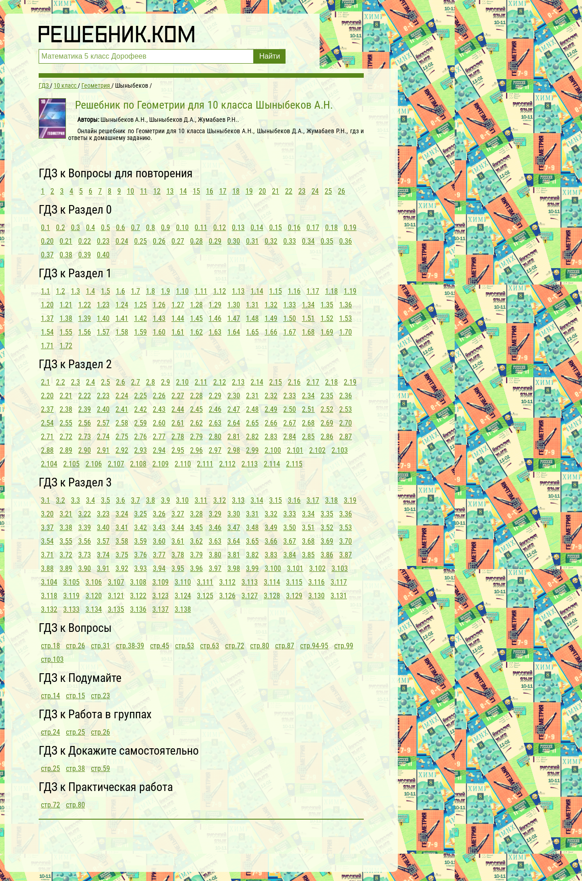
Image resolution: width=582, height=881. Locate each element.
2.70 (345, 423)
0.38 (66, 254)
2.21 (66, 395)
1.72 (66, 345)
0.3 (75, 227)
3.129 (294, 595)
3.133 (71, 609)
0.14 (257, 227)
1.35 (327, 304)
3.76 (140, 555)
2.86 (327, 436)
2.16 (294, 382)
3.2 (60, 500)
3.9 (165, 500)
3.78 (177, 555)
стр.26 (75, 645)
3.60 (159, 541)
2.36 (345, 395)
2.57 (103, 423)
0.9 (165, 227)
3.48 (252, 527)
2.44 (177, 409)
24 (315, 191)
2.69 (327, 423)
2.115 (294, 464)
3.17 (312, 500)
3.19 (350, 500)
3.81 (233, 555)
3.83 (271, 555)
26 (341, 191)
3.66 (271, 541)
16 (209, 191)
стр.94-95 (314, 645)
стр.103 (52, 659)
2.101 (295, 450)
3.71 (47, 555)
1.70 (345, 332)
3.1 (45, 500)
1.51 (308, 318)
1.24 (121, 304)
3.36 (345, 514)
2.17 (312, 382)
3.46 (215, 527)
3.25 (140, 514)
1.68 (308, 332)
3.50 (289, 527)
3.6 (120, 500)
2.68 (308, 423)
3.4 (90, 500)
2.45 (196, 409)
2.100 (273, 450)
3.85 (308, 555)
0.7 (135, 227)
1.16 (294, 291)
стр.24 (50, 732)
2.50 (289, 409)
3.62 (196, 541)
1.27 (177, 304)
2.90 (84, 450)
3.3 (75, 500)
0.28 (196, 241)
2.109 (160, 464)
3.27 (177, 514)
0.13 (238, 227)
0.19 (350, 227)
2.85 (308, 436)
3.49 (271, 527)
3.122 (138, 595)
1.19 (350, 291)
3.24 (121, 514)
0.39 (84, 254)
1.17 (312, 291)
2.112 (227, 464)
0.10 (182, 227)
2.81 (233, 436)
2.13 (238, 382)
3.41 (121, 527)
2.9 (165, 382)
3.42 (140, 527)
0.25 (140, 241)
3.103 (339, 568)
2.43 (159, 409)
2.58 (121, 423)
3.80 (215, 555)
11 (143, 191)
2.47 (233, 409)
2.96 (196, 450)
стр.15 (75, 695)
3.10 (182, 500)
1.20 (47, 304)
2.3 (75, 382)
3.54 (47, 541)
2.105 (71, 464)
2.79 (196, 436)
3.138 (183, 609)
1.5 (105, 291)
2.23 (103, 395)
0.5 (105, 227)
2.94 (159, 450)
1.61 (177, 332)
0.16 (294, 227)
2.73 (84, 436)
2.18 (331, 382)
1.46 (215, 318)
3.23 (103, 514)
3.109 (160, 582)
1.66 (271, 332)
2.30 (233, 395)
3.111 (205, 582)
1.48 (252, 318)
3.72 (66, 555)
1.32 (271, 304)
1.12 (219, 291)
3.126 (227, 595)
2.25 (140, 395)
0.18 (331, 227)
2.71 (47, 436)
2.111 (205, 464)
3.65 (252, 541)
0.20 (47, 241)
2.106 (93, 464)
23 (302, 191)
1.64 (233, 332)
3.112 (227, 582)
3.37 (47, 527)
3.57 (103, 541)
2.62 (196, 423)
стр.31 (100, 645)
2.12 (219, 382)
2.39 (84, 409)
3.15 (275, 500)
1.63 (215, 332)
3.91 (103, 568)
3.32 (271, 514)
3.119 (71, 595)
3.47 (233, 527)
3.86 (327, 555)
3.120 (93, 595)
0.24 (121, 241)
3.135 (116, 609)
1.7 (135, 291)
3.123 (160, 595)
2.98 (233, 450)
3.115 (294, 582)
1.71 (47, 345)
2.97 (215, 450)
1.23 (103, 304)
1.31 (252, 304)
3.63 (215, 541)
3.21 (66, 514)
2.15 (275, 382)
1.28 (196, 304)
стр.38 (75, 768)
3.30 (233, 514)
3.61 (177, 541)
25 (328, 191)
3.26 (159, 514)
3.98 (233, 568)
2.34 (308, 395)
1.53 (345, 318)
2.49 (271, 409)
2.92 (121, 450)
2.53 (345, 409)
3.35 (327, 514)
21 (275, 191)
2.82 (252, 436)
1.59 (140, 332)
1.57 (103, 332)
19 (249, 191)
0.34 (308, 241)
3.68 (308, 541)
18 (236, 191)
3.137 (160, 609)
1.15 (275, 291)
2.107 (116, 464)
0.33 (289, 241)
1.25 (140, 304)
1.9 (165, 291)
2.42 (140, 409)
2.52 (327, 409)
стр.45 (159, 645)
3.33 (289, 514)
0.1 (45, 227)
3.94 (159, 568)
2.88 (47, 450)
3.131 (339, 595)
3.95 (177, 568)
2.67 (289, 423)
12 (157, 191)
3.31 (252, 514)
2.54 (47, 423)
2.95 (177, 450)
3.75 (121, 555)
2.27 (177, 395)
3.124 (183, 595)
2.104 (49, 464)
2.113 (249, 464)
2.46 (215, 409)
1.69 (327, 332)
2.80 (215, 436)
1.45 (196, 318)
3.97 (215, 568)
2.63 (215, 423)
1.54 (47, 332)
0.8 (150, 227)
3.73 (84, 555)
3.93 (140, 568)
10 (130, 191)
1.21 (66, 304)
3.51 (308, 527)
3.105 (71, 582)
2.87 (345, 436)
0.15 (275, 227)
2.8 (150, 382)
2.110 (183, 464)
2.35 (327, 395)
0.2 (60, 227)
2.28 (196, 395)
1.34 (308, 304)
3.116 (316, 582)
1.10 (182, 291)
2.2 (60, 382)
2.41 (121, 409)
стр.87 (284, 645)
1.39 (84, 318)
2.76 (140, 436)
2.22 (84, 395)
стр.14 (50, 695)
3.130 (316, 595)
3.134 (93, 609)
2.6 (120, 382)
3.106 (93, 582)
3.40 (103, 527)
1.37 (47, 318)
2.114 (272, 464)
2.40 (103, 409)
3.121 (116, 595)
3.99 (252, 568)
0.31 (252, 241)
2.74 (103, 436)
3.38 (66, 527)
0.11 (201, 227)
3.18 (331, 500)
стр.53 (184, 645)
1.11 (201, 291)
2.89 (66, 450)
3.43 (159, 527)
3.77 (159, 555)
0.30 (233, 241)
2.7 (135, 382)
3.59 (140, 541)
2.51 (308, 409)
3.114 (272, 582)
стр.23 (100, 695)
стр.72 (234, 645)
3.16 (294, 500)
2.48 (252, 409)
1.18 (331, 291)
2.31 (252, 395)
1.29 (215, 304)
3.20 (47, 514)
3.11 (201, 500)
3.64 (233, 541)
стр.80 (259, 645)
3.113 (249, 582)
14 (183, 191)
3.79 (196, 555)
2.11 (201, 382)
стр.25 (75, 732)
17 (222, 191)
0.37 (47, 254)
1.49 (271, 318)
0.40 (103, 254)
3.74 (103, 555)
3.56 (84, 541)
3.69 (327, 541)
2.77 (159, 436)
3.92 (121, 568)
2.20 (47, 395)
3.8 (150, 500)
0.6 (120, 227)
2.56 (84, 423)
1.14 (257, 291)
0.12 (219, 227)
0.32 (271, 241)
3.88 (47, 568)
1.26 (159, 304)
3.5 (105, 500)
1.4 (90, 291)
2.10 (182, 382)
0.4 (90, 227)
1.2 (60, 291)
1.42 (140, 318)
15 (196, 191)
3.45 (196, 527)
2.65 (252, 423)
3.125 (205, 595)
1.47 (233, 318)
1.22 (84, 304)
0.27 (177, 241)
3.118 (49, 595)
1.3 (75, 291)
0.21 (66, 241)
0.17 (312, 227)
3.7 (135, 500)
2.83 (271, 436)
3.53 (345, 527)
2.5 (105, 382)
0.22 (84, 241)
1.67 (289, 332)
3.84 (289, 555)
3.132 (49, 609)
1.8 (150, 291)
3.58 (121, 541)
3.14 (257, 500)
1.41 (121, 318)
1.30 (233, 304)
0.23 (103, 241)
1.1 (45, 291)
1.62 (196, 332)
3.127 (249, 595)
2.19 (350, 382)
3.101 (295, 568)
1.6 (120, 291)
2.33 (289, 395)
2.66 (271, 423)
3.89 (66, 568)
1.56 (84, 332)
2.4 (90, 382)
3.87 (345, 555)
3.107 (116, 582)
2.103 (339, 450)
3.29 (215, 514)
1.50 (289, 318)
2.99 (252, 450)
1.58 (121, 332)
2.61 (177, 423)
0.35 (327, 241)
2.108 (138, 464)
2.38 (66, 409)
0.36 (345, 241)
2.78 (177, 436)
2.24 (121, 395)
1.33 (289, 304)
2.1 (45, 382)
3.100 (273, 568)
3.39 (84, 527)
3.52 (327, 527)
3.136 (138, 609)
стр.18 (50, 645)
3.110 (183, 582)
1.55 (66, 332)
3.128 (272, 595)
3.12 (219, 500)
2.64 (233, 423)
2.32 (271, 395)
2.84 (289, 436)
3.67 (289, 541)
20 (262, 191)
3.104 (49, 582)
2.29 (215, 395)
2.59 (140, 423)
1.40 (103, 318)
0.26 (159, 241)
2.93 (140, 450)
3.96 (196, 568)
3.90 (84, 568)
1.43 (159, 318)
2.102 (317, 450)
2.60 (159, 423)
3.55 (66, 541)
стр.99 (343, 645)
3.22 (84, 514)
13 (170, 191)
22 (288, 191)
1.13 (238, 291)
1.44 (177, 318)
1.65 (252, 332)
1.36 (345, 304)
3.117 (339, 582)
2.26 (159, 395)
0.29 (215, 241)
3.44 (177, 527)
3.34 (308, 514)
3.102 (317, 568)
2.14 (257, 382)
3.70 (345, 541)
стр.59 (100, 768)
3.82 (252, 555)
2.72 (66, 436)
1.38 (66, 318)
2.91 (103, 450)
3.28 (196, 514)
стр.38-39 (130, 645)
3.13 (238, 500)
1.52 (327, 318)
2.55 (66, 423)
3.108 (138, 582)
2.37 (47, 409)
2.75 (121, 436)
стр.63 (209, 645)
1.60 (159, 332)
